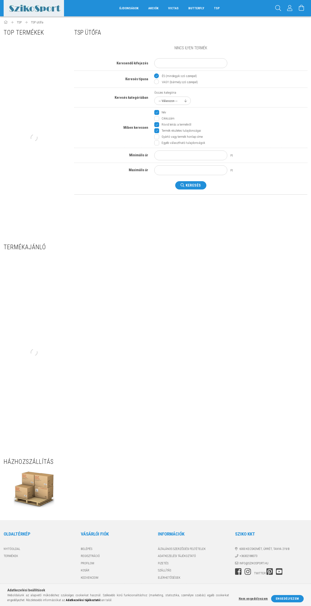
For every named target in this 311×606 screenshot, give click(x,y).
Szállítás (164, 570)
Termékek (11, 556)
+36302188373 (248, 556)
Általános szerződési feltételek (182, 549)
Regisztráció (90, 556)
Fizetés (163, 563)
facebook (238, 571)
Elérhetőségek (169, 577)
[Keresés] (278, 8)
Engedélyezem (287, 598)
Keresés (193, 185)
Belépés (86, 549)
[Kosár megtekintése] (301, 8)
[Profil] (290, 8)
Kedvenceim (89, 577)
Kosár (85, 570)
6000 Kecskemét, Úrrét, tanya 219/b (264, 549)
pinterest (269, 571)
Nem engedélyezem (253, 598)
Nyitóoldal (12, 549)
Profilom (87, 563)
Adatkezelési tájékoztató (177, 556)
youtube (279, 571)
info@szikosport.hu (253, 563)
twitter (260, 573)
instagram (248, 571)
